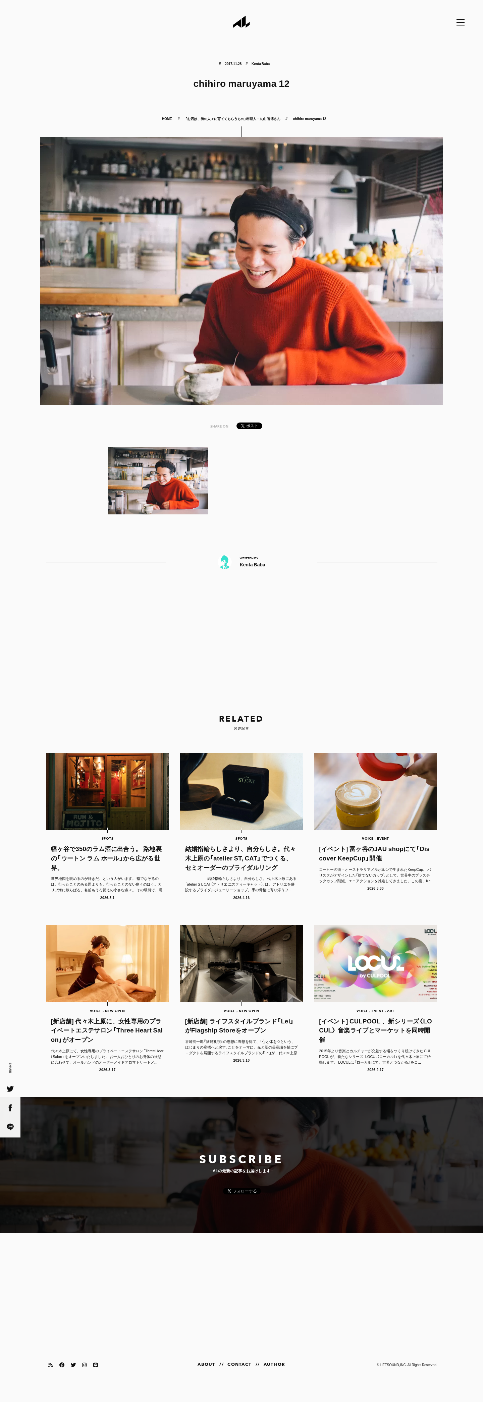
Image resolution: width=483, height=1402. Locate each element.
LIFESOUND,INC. (393, 1374)
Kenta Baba (261, 63)
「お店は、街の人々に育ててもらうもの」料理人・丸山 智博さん (232, 118)
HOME (167, 118)
